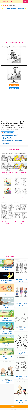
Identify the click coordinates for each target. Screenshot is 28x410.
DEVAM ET (14, 406)
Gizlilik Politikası (14, 409)
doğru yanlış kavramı (8, 140)
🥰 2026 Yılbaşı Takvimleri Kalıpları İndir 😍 (14, 8)
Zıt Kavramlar (12, 5)
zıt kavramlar (5, 143)
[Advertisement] (14, 25)
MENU (25, 1)
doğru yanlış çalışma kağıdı (9, 135)
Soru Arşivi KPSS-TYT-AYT (7, 256)
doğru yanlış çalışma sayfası (10, 138)
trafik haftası (18, 140)
